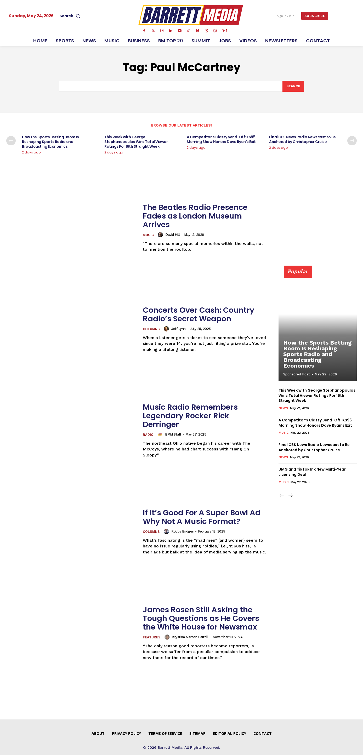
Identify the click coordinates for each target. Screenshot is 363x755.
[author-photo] (161, 234)
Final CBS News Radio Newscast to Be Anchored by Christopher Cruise (302, 140)
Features (152, 637)
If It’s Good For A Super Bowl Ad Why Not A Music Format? (203, 517)
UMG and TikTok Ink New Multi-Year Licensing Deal (312, 472)
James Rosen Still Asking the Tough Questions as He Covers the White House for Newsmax (203, 618)
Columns (151, 329)
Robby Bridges (183, 532)
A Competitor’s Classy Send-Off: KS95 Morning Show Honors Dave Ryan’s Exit (221, 140)
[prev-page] (11, 141)
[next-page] (352, 141)
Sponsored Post (296, 374)
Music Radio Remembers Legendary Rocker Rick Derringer (192, 416)
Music (148, 235)
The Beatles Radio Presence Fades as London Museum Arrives (197, 216)
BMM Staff (173, 435)
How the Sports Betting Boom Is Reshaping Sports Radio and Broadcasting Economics (50, 142)
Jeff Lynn (179, 329)
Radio (148, 435)
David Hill (173, 235)
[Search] (293, 86)
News (283, 408)
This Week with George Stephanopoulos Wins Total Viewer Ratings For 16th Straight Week (136, 142)
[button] (71, 15)
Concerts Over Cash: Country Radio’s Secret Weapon (200, 314)
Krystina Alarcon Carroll (190, 637)
